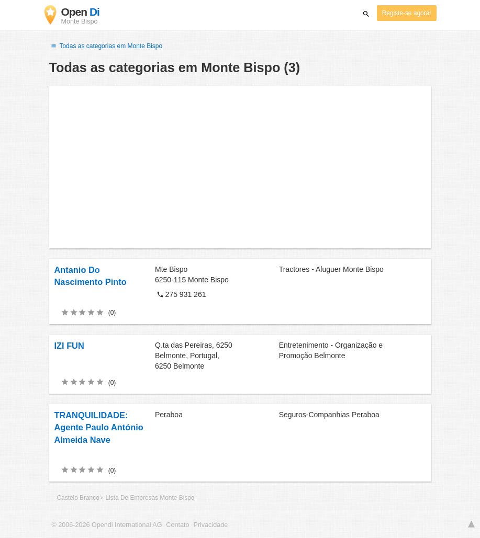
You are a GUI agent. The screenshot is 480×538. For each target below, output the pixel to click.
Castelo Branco (78, 497)
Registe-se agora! (406, 13)
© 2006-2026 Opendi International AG (107, 525)
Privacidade (210, 525)
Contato (177, 525)
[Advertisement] (240, 167)
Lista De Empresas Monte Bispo (150, 497)
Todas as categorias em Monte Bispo (106, 46)
